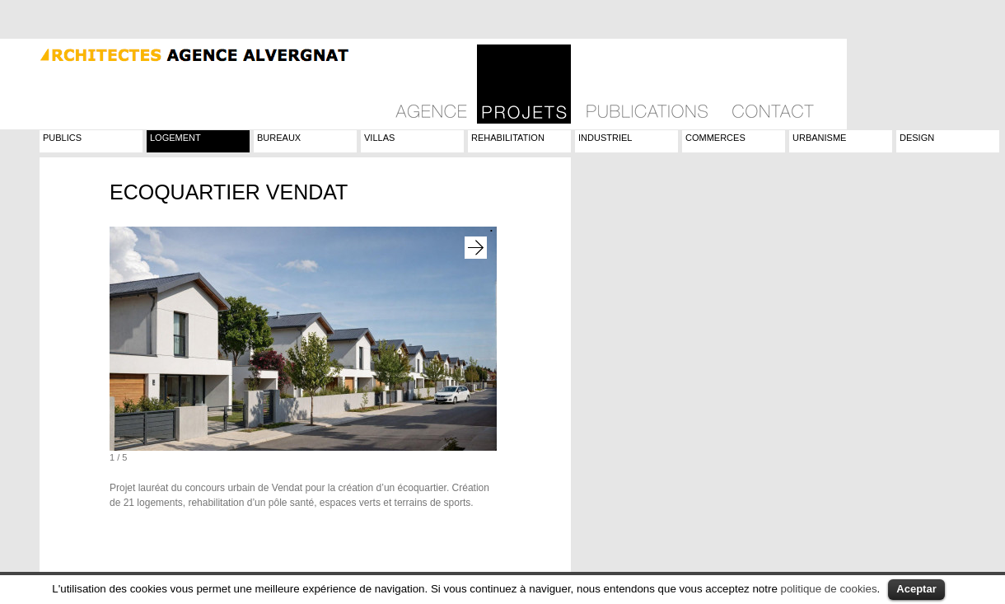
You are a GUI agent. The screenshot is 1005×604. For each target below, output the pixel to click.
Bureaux (279, 138)
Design (917, 138)
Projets (524, 84)
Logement (175, 138)
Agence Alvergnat (176, 53)
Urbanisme (819, 138)
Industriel (605, 138)
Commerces (715, 138)
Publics (62, 138)
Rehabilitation (508, 138)
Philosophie (431, 84)
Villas (379, 138)
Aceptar (916, 589)
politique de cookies (829, 589)
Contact (772, 84)
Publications (647, 84)
